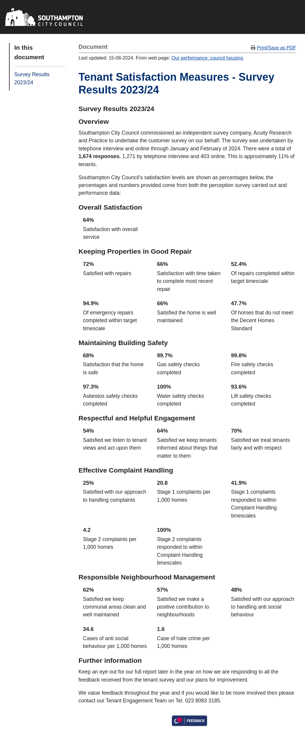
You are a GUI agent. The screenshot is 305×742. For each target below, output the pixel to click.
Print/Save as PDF (276, 47)
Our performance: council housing (207, 57)
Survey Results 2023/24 (31, 78)
